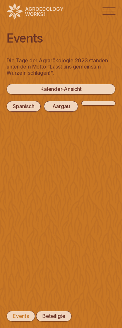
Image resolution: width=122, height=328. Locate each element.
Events (21, 316)
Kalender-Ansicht (60, 89)
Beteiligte (53, 316)
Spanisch (23, 106)
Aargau (61, 106)
